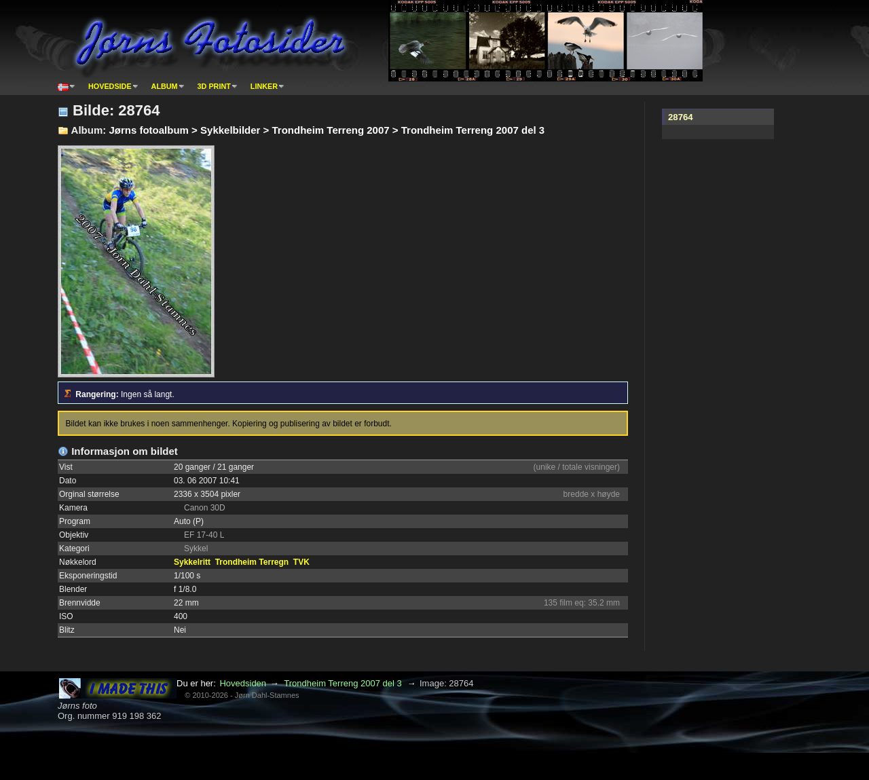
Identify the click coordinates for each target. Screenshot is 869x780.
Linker (264, 86)
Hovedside (110, 86)
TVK (301, 562)
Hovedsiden (242, 683)
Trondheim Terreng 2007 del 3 (342, 683)
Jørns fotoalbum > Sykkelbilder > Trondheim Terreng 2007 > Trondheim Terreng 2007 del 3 (326, 130)
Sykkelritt (192, 562)
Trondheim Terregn (252, 562)
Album (164, 86)
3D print (214, 86)
